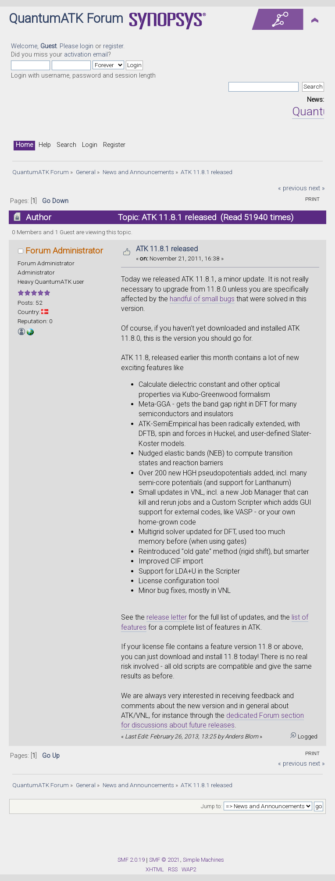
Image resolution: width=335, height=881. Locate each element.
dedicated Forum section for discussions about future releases (212, 720)
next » (317, 188)
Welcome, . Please (45, 46)
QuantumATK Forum (66, 18)
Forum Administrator (64, 251)
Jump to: (211, 806)
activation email (86, 54)
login (86, 46)
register (113, 46)
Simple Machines (203, 859)
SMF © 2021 (164, 859)
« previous (292, 188)
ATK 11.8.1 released (167, 249)
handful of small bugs (202, 299)
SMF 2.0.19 (131, 859)
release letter (166, 617)
